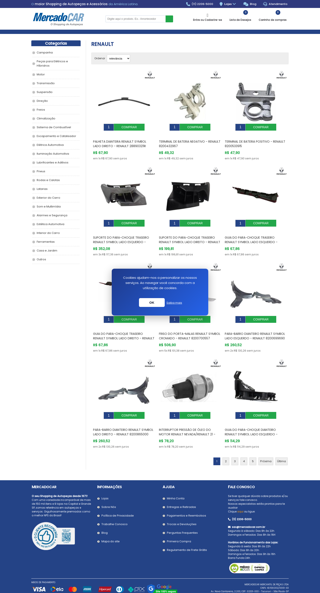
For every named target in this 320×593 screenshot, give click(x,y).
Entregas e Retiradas (181, 494)
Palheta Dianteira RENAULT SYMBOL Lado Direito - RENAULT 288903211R (119, 140)
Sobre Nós (108, 494)
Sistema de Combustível (54, 127)
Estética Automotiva (50, 224)
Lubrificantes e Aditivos (52, 162)
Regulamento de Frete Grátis (187, 537)
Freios (41, 110)
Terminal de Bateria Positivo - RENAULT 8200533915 (255, 140)
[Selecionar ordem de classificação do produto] (118, 58)
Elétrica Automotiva (50, 145)
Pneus (41, 171)
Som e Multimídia (49, 206)
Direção (42, 101)
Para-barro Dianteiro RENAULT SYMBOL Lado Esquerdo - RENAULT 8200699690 (255, 326)
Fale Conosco (241, 474)
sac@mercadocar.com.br (246, 514)
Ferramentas (46, 242)
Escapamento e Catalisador (56, 136)
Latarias (42, 189)
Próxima (266, 448)
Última (281, 448)
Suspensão (45, 92)
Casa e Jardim (47, 250)
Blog (250, 4)
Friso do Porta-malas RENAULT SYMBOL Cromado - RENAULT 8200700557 (189, 326)
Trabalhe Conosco (114, 511)
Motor (41, 74)
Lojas (230, 4)
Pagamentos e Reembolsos (186, 503)
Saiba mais (174, 303)
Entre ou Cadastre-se (207, 20)
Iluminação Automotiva (53, 154)
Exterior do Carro (48, 198)
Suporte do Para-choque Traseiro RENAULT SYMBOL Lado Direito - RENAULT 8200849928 (189, 235)
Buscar (169, 18)
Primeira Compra (179, 528)
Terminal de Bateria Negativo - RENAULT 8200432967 (189, 140)
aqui (240, 498)
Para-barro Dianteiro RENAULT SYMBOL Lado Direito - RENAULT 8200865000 (123, 419)
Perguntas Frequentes (182, 520)
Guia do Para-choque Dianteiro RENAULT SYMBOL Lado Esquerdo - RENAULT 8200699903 (251, 421)
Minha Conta (175, 485)
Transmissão (46, 83)
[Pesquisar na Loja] (136, 18)
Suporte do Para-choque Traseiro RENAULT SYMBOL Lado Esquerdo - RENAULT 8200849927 (121, 235)
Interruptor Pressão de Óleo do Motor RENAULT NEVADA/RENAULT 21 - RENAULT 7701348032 (187, 421)
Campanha (45, 52)
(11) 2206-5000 (199, 4)
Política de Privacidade (117, 503)
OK (151, 302)
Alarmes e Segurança (52, 215)
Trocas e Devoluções (181, 511)
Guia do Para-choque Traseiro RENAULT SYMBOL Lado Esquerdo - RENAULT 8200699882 (251, 235)
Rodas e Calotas (48, 180)
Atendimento (275, 4)
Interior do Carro (48, 233)
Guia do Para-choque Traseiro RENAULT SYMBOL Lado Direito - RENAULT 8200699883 (123, 328)
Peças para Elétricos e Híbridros (52, 63)
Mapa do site (110, 528)
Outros (41, 259)
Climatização (46, 118)
